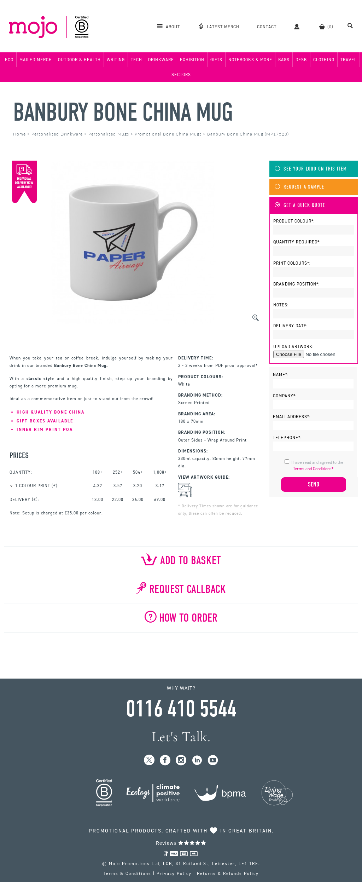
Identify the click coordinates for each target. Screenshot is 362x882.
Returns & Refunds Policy (228, 873)
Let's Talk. (181, 736)
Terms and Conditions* (313, 469)
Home (19, 134)
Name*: (281, 374)
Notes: (281, 305)
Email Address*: (292, 417)
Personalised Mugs (108, 134)
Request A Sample (299, 187)
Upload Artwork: (293, 347)
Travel (348, 60)
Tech (136, 60)
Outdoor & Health (79, 60)
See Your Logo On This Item (311, 169)
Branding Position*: (296, 284)
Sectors (181, 74)
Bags (284, 60)
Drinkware (161, 60)
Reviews (181, 843)
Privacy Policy (174, 873)
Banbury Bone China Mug (123, 112)
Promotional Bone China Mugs (168, 134)
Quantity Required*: (297, 242)
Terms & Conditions (127, 873)
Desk (301, 60)
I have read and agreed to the (317, 466)
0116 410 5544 (181, 709)
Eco (9, 60)
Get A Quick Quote (300, 205)
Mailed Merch (35, 60)
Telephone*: (287, 437)
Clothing (323, 60)
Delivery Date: (290, 326)
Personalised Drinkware (57, 134)
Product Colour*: (294, 221)
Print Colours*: (292, 263)
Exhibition (192, 60)
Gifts (216, 60)
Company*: (285, 396)
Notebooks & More (250, 60)
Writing (116, 60)
